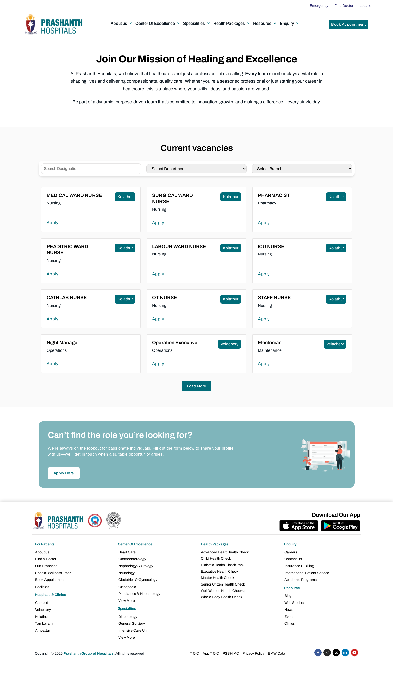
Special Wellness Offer (53, 572)
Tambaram (43, 621)
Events (289, 615)
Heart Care (126, 552)
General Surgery (131, 621)
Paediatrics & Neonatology (139, 592)
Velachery (43, 608)
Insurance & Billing (299, 566)
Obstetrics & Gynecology (137, 579)
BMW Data (276, 651)
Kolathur (42, 615)
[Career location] (302, 168)
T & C (195, 651)
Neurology (126, 572)
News (288, 608)
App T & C (211, 651)
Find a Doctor (45, 559)
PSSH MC (230, 651)
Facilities (42, 586)
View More (126, 599)
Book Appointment (50, 579)
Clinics (289, 621)
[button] (122, 23)
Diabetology (127, 615)
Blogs (288, 595)
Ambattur (42, 628)
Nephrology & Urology (135, 566)
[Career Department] (196, 168)
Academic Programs (300, 579)
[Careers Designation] (91, 168)
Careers (290, 552)
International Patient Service (306, 572)
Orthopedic (127, 586)
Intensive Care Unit (133, 628)
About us (42, 552)
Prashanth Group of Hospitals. (89, 650)
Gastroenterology (132, 559)
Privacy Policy (253, 651)
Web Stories (293, 601)
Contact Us (293, 559)
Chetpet (41, 601)
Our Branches (46, 566)
